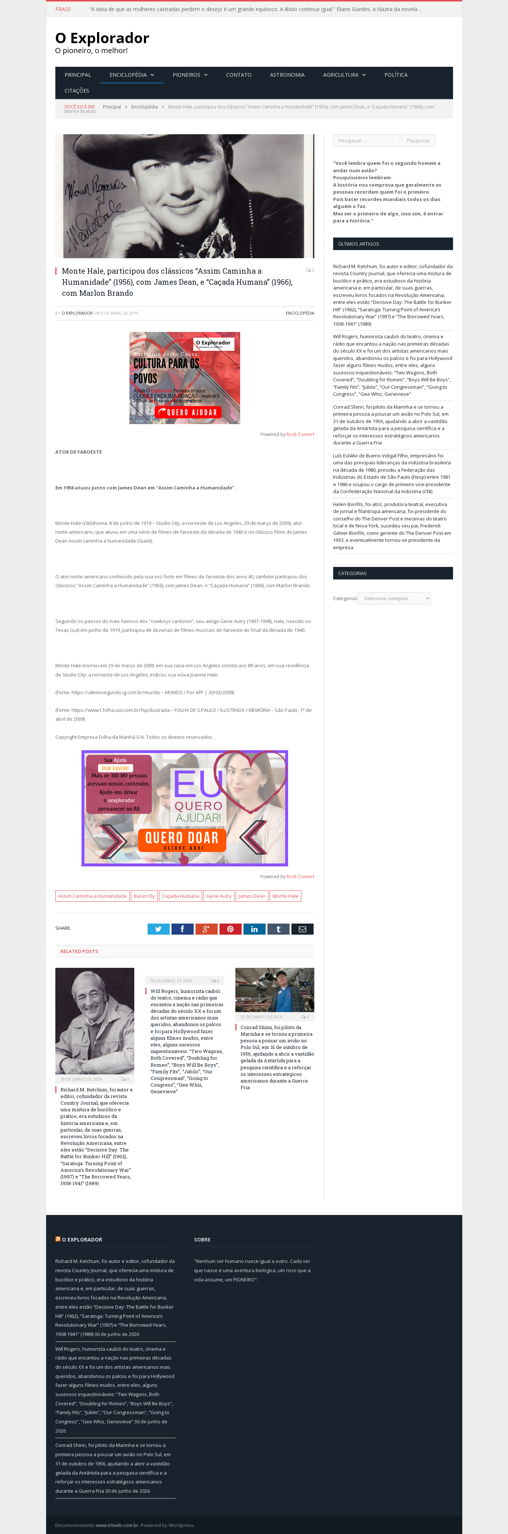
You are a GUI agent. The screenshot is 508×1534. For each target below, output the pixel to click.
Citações (77, 90)
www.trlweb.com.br (117, 1525)
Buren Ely (144, 896)
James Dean (252, 896)
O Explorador (77, 313)
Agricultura (341, 74)
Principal (78, 74)
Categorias (345, 598)
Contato (239, 74)
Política (396, 74)
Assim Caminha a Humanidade (92, 896)
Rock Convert (300, 434)
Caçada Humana (180, 896)
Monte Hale (285, 896)
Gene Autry (219, 896)
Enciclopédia (128, 74)
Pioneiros (186, 74)
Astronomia (287, 74)
